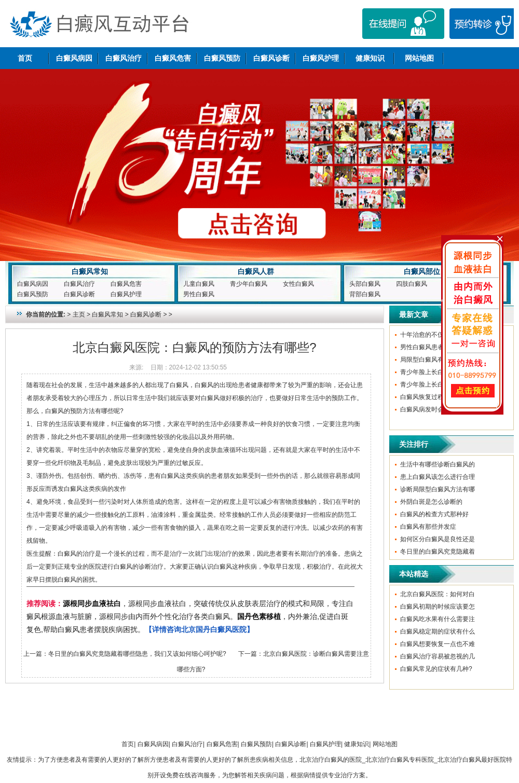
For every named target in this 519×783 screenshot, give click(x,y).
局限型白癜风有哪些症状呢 (437, 359)
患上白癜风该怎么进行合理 (437, 476)
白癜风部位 (422, 271)
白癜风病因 (74, 58)
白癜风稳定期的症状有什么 (437, 631)
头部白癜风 (364, 283)
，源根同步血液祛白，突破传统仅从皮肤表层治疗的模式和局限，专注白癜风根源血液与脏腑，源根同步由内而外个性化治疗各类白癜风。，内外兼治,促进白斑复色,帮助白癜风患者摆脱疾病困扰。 (189, 616)
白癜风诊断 (271, 58)
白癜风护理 (321, 58)
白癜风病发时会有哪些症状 (437, 409)
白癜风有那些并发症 (428, 526)
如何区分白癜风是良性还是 (437, 539)
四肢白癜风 (411, 283)
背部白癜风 (364, 294)
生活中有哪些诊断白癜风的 (437, 464)
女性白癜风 (298, 283)
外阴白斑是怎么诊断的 (431, 501)
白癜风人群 (256, 271)
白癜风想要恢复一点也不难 (437, 644)
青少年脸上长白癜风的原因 (437, 372)
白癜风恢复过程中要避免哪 (437, 397)
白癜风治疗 (123, 58)
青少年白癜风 (248, 283)
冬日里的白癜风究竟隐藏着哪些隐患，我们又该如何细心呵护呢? (137, 653)
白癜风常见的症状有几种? (436, 668)
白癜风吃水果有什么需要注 (437, 619)
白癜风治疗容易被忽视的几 (437, 656)
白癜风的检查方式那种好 (434, 514)
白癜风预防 (222, 58)
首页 (25, 58)
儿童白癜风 (198, 283)
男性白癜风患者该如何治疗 (437, 347)
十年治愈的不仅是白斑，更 (437, 334)
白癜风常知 (90, 271)
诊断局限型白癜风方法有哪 (437, 489)
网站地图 (419, 58)
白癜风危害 (173, 58)
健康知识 (370, 58)
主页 (79, 314)
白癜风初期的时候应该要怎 (437, 606)
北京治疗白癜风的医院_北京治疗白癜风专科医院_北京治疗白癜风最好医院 (402, 759)
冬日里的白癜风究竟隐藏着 (437, 551)
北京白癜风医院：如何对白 (437, 594)
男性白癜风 (198, 294)
